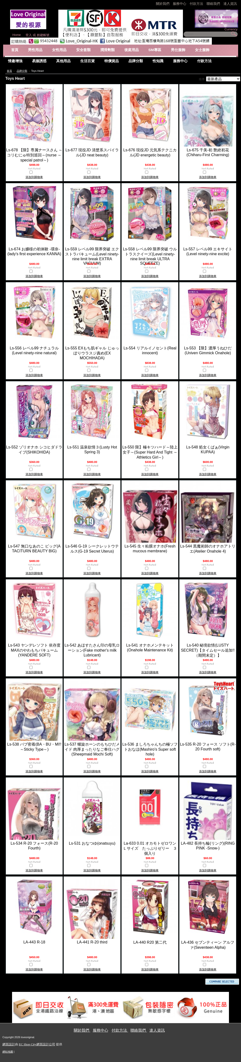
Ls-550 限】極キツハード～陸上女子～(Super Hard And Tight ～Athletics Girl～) (150, 452)
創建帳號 (43, 35)
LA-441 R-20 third (92, 942)
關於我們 (163, 4)
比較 (36, 172)
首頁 (9, 70)
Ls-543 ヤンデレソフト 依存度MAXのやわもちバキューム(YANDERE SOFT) (34, 650)
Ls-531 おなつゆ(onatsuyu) (92, 843)
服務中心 (179, 4)
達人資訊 (230, 4)
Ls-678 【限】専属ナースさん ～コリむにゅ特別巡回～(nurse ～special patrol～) (34, 155)
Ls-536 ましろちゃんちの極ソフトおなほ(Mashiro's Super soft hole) (150, 749)
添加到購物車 (34, 177)
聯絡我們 (214, 4)
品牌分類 (22, 70)
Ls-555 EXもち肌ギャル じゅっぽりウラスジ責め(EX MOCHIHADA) (92, 353)
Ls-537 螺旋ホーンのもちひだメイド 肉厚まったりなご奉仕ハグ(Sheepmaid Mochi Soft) (92, 749)
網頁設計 (8, 1044)
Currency (230, 29)
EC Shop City (27, 1044)
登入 (29, 35)
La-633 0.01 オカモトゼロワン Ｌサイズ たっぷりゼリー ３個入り (151, 848)
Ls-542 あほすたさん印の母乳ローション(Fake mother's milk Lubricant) (92, 650)
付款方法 (197, 4)
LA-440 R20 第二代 (150, 942)
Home (17, 35)
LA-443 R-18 (34, 942)
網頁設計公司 (45, 1044)
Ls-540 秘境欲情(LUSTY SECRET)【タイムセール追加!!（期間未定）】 (208, 650)
